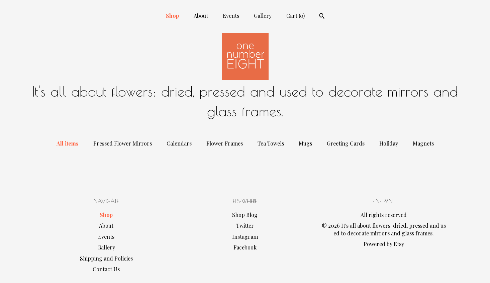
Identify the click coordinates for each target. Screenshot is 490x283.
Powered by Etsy (384, 243)
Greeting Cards (346, 143)
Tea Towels (271, 143)
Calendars (179, 143)
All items (68, 143)
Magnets (423, 143)
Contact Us (106, 269)
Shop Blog (245, 214)
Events (231, 15)
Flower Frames (224, 143)
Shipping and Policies (106, 258)
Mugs (305, 143)
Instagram (245, 236)
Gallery (263, 15)
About (201, 15)
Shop (172, 15)
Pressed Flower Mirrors (122, 143)
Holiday (388, 143)
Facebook (245, 247)
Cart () (295, 15)
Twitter (245, 225)
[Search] (321, 16)
